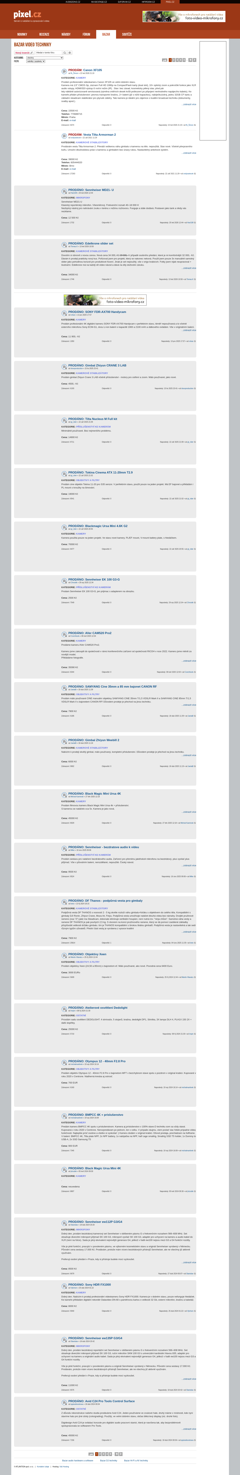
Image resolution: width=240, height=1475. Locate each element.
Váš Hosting (64, 1467)
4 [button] (180, 60)
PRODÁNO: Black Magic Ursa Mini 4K (94, 1168)
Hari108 (74, 193)
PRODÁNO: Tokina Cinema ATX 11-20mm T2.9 (100, 472)
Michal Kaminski (77, 797)
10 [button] (190, 60)
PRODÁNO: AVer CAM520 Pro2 (89, 633)
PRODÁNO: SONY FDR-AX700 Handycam (97, 312)
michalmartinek (77, 1064)
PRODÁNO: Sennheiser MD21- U (91, 190)
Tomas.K (74, 246)
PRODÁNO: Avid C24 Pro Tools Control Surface (101, 1401)
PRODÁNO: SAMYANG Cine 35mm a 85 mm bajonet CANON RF (112, 686)
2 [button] (173, 60)
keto (72, 904)
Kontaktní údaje (43, 1467)
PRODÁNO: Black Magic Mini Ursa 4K (94, 793)
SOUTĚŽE (127, 34)
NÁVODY (66, 34)
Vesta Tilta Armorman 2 (92, 134)
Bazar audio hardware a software (77, 1460)
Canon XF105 (85, 70)
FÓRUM (86, 34)
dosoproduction (77, 368)
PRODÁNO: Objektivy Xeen (87, 954)
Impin (73, 1011)
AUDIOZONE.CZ (73, 2)
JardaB (73, 690)
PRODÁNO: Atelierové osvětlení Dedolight (97, 1007)
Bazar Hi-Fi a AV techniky (136, 1460)
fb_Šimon (74, 73)
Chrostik (74, 583)
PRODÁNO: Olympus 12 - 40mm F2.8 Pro (97, 1061)
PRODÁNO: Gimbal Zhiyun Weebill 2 (93, 740)
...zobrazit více (189, 104)
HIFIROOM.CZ (148, 2)
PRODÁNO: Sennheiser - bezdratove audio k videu (103, 847)
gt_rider (74, 422)
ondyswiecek (76, 138)
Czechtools (75, 636)
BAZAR (106, 34)
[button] (164, 60)
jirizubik (74, 1171)
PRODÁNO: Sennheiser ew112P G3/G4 (95, 1222)
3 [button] (177, 60)
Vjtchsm (74, 1288)
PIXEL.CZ (170, 2)
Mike (72, 850)
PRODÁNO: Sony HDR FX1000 (89, 1284)
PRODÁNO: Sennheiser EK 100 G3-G (94, 579)
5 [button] (184, 60)
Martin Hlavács (76, 957)
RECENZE (44, 34)
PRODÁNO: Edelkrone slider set (90, 243)
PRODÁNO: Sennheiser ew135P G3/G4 (95, 1338)
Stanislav (74, 1225)
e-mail (73, 120)
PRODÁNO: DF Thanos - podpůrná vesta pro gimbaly (105, 900)
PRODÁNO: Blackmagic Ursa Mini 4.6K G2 (98, 526)
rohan (73, 315)
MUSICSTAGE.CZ (99, 2)
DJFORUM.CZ (124, 2)
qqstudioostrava (77, 1404)
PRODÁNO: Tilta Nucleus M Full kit (92, 419)
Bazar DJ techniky (108, 1460)
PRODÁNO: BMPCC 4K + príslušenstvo (95, 1114)
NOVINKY (22, 34)
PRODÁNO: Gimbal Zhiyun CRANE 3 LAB (97, 365)
